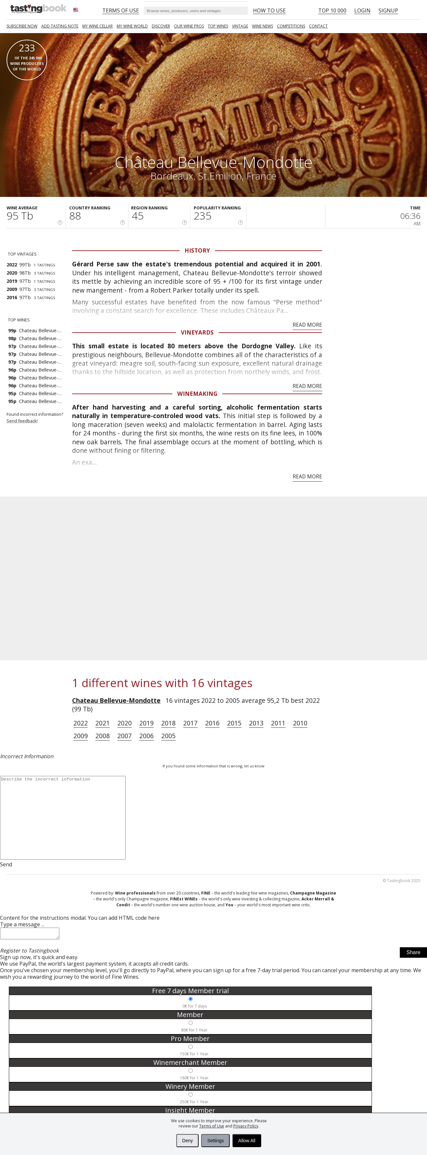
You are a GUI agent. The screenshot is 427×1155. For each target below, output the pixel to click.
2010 (300, 723)
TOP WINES (218, 26)
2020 (124, 723)
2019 (146, 723)
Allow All (246, 1140)
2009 (80, 735)
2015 (234, 723)
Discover (161, 26)
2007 (124, 735)
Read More (307, 324)
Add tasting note (59, 26)
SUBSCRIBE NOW (22, 26)
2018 (168, 723)
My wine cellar (97, 26)
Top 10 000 (332, 10)
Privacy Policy (245, 1126)
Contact (318, 26)
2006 (146, 735)
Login (362, 10)
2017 (190, 723)
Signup (388, 10)
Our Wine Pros (189, 26)
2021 (102, 723)
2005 (168, 735)
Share (413, 954)
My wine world (132, 26)
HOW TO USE (269, 10)
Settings (215, 1140)
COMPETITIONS (291, 26)
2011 (278, 723)
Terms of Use (211, 1126)
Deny (187, 1140)
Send (6, 864)
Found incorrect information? (39, 417)
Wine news (262, 26)
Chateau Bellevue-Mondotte (116, 700)
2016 (212, 723)
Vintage (240, 26)
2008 (102, 735)
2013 (256, 723)
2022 (80, 723)
